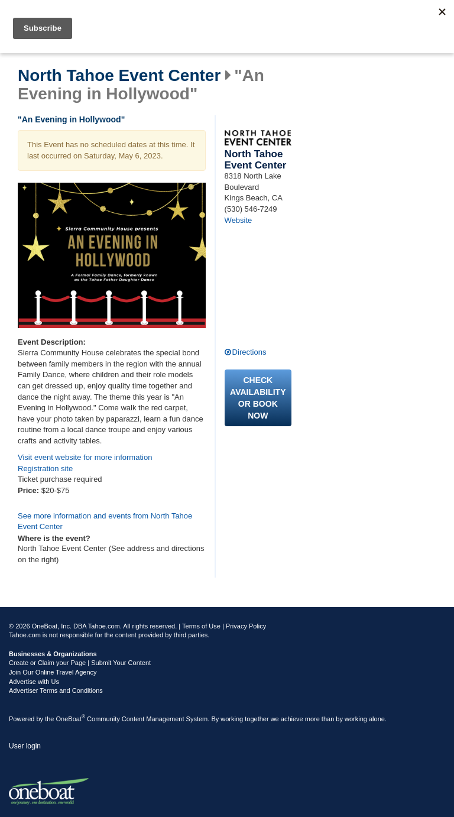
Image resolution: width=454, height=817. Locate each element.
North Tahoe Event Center (119, 76)
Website (238, 220)
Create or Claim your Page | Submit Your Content (80, 662)
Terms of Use (201, 626)
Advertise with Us (34, 681)
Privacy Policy (246, 626)
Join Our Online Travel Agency (53, 672)
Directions (249, 352)
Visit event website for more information (85, 457)
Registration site (45, 468)
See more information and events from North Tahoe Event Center (105, 521)
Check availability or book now (258, 397)
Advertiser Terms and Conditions (56, 690)
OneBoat (71, 718)
